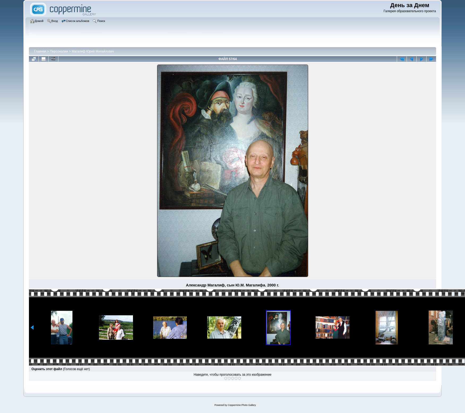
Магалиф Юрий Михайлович (93, 51)
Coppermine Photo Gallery (242, 405)
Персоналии (59, 51)
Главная (40, 51)
